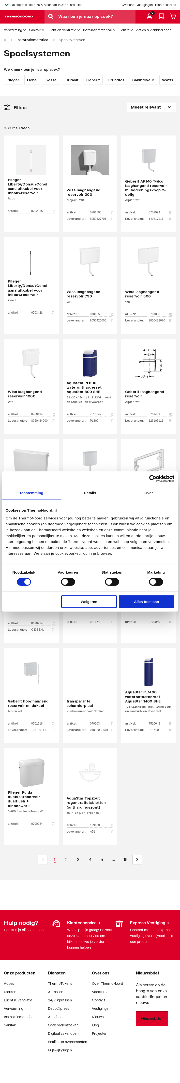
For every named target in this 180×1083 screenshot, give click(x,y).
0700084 (43, 823)
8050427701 (102, 219)
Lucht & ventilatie (18, 1000)
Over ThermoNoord (107, 983)
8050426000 (102, 320)
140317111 (160, 219)
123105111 (160, 420)
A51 (102, 831)
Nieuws (98, 1017)
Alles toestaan (146, 601)
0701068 (160, 314)
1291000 (102, 825)
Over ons (128, 5)
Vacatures (100, 992)
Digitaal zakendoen (63, 1033)
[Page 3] (78, 859)
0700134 (43, 414)
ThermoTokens (60, 983)
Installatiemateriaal (32, 40)
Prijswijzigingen (60, 1050)
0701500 (102, 212)
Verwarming (13, 1008)
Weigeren (89, 601)
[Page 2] (66, 859)
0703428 (43, 312)
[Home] (5, 40)
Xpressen (55, 992)
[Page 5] (102, 859)
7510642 (102, 414)
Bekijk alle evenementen (67, 1042)
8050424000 (43, 420)
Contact (98, 1000)
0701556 (102, 314)
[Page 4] (90, 859)
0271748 (102, 622)
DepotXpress (58, 1008)
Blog (95, 1025)
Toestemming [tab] (31, 493)
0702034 (102, 723)
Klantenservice (165, 5)
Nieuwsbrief (152, 1018)
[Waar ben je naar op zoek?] (96, 17)
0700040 (160, 622)
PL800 (102, 420)
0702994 (160, 212)
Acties (9, 983)
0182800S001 (102, 730)
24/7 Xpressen (60, 1000)
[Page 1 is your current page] (55, 859)
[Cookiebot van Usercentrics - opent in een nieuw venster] (152, 478)
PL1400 (160, 730)
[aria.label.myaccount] (149, 16)
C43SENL (43, 629)
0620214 (43, 623)
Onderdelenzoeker (63, 1025)
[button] (137, 859)
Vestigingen (144, 5)
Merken (10, 992)
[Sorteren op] (151, 107)
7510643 (160, 723)
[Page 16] (125, 859)
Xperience (56, 1017)
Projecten (99, 1033)
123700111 (43, 730)
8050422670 (160, 320)
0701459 (160, 414)
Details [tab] (90, 493)
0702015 (43, 211)
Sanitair (10, 1025)
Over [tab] (148, 493)
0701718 (43, 723)
